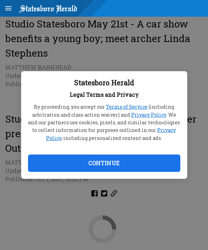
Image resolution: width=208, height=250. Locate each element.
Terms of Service (126, 106)
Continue (103, 163)
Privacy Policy (148, 114)
